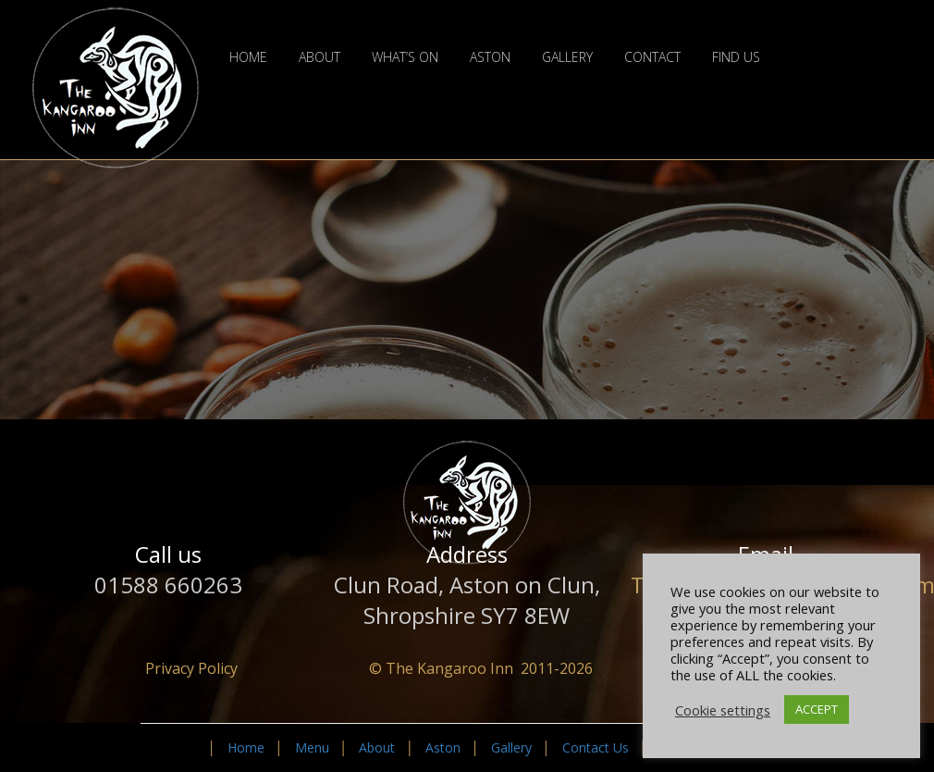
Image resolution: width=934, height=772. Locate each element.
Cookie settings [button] (722, 710)
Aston (490, 57)
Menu (312, 747)
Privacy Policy (191, 668)
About (319, 57)
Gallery (567, 57)
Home (248, 57)
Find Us (736, 57)
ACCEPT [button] (816, 709)
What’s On (405, 57)
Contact (652, 57)
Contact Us (595, 747)
